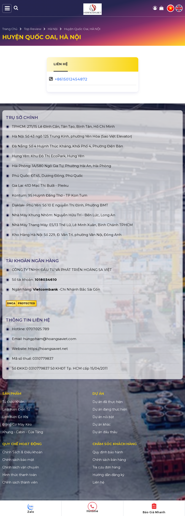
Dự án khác (101, 424)
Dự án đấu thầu (104, 432)
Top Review (32, 29)
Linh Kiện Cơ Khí (15, 417)
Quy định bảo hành (107, 452)
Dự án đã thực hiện (107, 402)
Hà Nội (52, 29)
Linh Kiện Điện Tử (16, 409)
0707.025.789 (37, 329)
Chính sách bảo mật (18, 460)
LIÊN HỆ (61, 64)
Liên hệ (98, 482)
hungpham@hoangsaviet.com (49, 339)
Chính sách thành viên (20, 482)
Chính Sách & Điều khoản (22, 452)
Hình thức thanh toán (19, 475)
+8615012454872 (71, 79)
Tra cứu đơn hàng (106, 467)
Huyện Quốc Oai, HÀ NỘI (82, 29)
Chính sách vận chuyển (20, 467)
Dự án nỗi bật (103, 417)
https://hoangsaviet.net (48, 348)
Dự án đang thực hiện (109, 409)
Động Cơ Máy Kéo (17, 424)
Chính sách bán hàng (109, 460)
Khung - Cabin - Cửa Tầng (22, 432)
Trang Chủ (9, 29)
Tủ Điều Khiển (13, 402)
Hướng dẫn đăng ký (108, 475)
